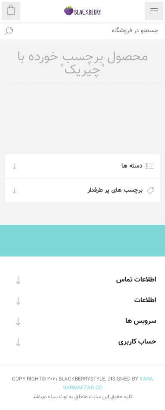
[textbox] (91, 31)
